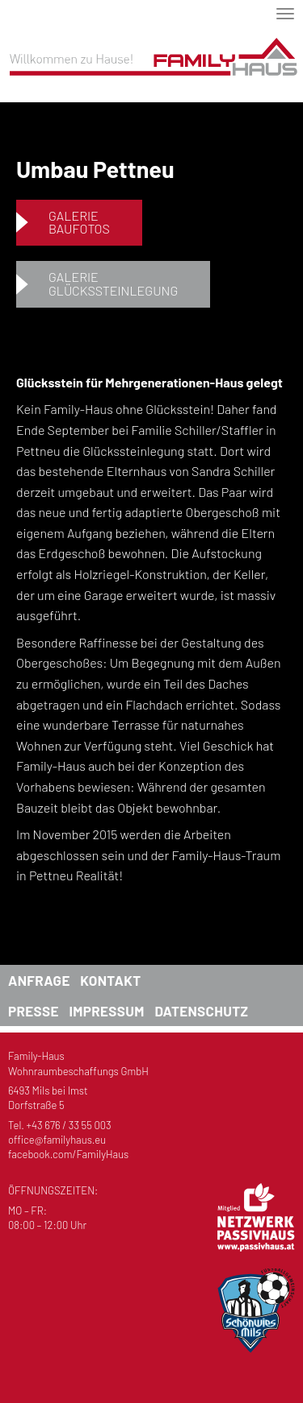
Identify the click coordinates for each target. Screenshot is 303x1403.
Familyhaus (151, 70)
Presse (33, 1011)
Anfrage (39, 980)
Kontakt (110, 980)
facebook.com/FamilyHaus (68, 1154)
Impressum (106, 1011)
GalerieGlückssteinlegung (113, 283)
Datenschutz (201, 1011)
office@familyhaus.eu (57, 1139)
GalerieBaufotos (79, 222)
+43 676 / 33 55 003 (69, 1125)
